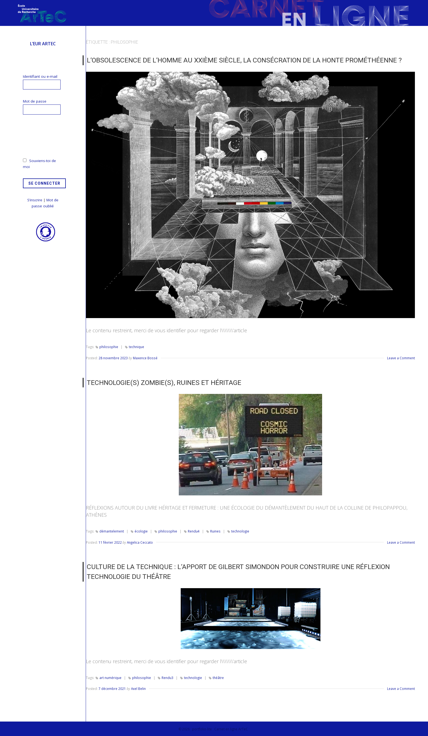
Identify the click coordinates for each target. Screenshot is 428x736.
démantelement (111, 531)
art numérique (110, 676)
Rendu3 (167, 676)
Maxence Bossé (145, 357)
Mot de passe (34, 101)
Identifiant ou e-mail (40, 76)
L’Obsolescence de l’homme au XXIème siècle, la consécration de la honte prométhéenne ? (242, 60)
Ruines (215, 531)
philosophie (108, 346)
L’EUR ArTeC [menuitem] (43, 44)
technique (136, 346)
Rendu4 (194, 531)
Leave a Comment (401, 357)
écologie (141, 531)
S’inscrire (34, 200)
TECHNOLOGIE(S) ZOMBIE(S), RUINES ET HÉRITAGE (162, 382)
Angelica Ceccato (140, 542)
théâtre (218, 676)
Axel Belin (138, 688)
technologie (240, 531)
